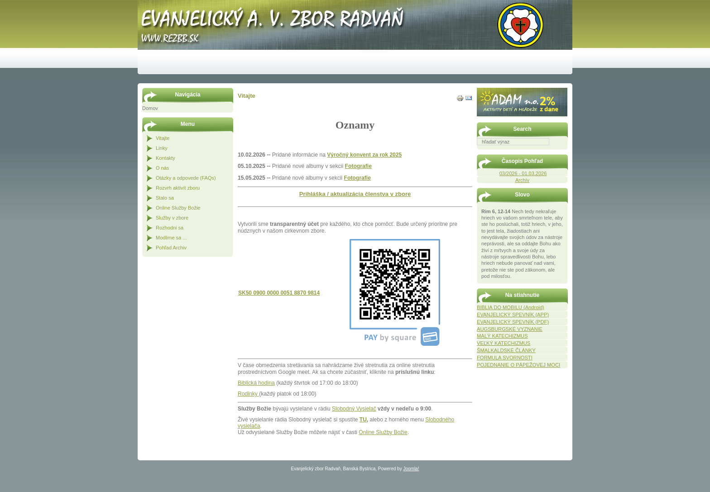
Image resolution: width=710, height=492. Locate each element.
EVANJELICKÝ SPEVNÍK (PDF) (513, 322)
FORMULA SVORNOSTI (504, 357)
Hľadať (563, 151)
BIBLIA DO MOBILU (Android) (510, 307)
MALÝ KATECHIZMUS (502, 336)
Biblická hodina (256, 383)
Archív (522, 180)
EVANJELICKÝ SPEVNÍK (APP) (513, 314)
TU (363, 419)
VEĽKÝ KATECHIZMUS (503, 343)
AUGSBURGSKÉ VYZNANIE (509, 329)
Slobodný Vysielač (354, 409)
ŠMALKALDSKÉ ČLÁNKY (506, 350)
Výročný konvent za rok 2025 (364, 155)
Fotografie (358, 166)
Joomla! (411, 468)
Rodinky (248, 394)
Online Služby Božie (383, 432)
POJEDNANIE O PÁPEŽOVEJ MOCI (518, 365)
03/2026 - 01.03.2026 (523, 173)
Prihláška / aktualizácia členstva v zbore (355, 194)
